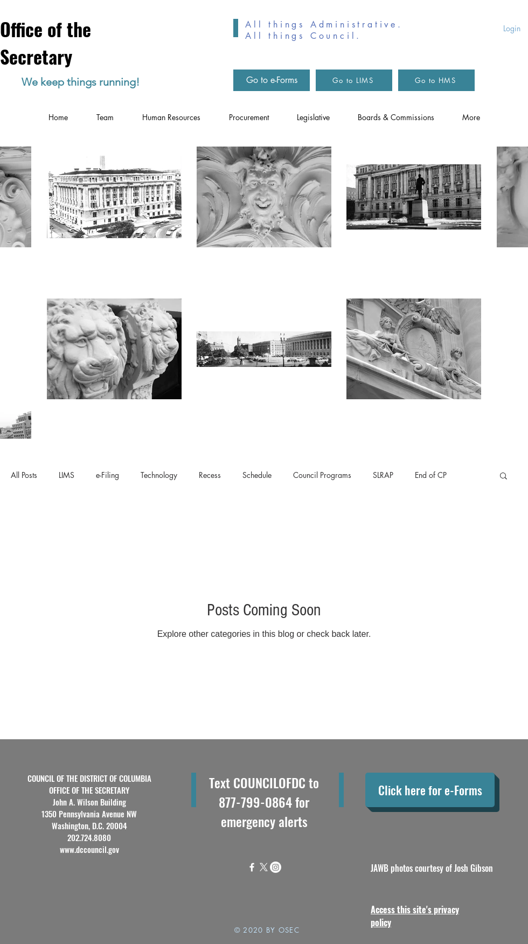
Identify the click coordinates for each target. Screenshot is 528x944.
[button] (503, 476)
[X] (263, 867)
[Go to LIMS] (354, 80)
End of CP (431, 475)
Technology (159, 475)
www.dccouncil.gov (89, 849)
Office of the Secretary (45, 42)
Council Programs (322, 475)
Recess (210, 475)
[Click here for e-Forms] (430, 790)
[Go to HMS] (436, 80)
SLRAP (383, 475)
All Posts (24, 475)
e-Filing (107, 475)
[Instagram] (275, 867)
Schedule (257, 475)
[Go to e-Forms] (271, 80)
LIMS (66, 475)
